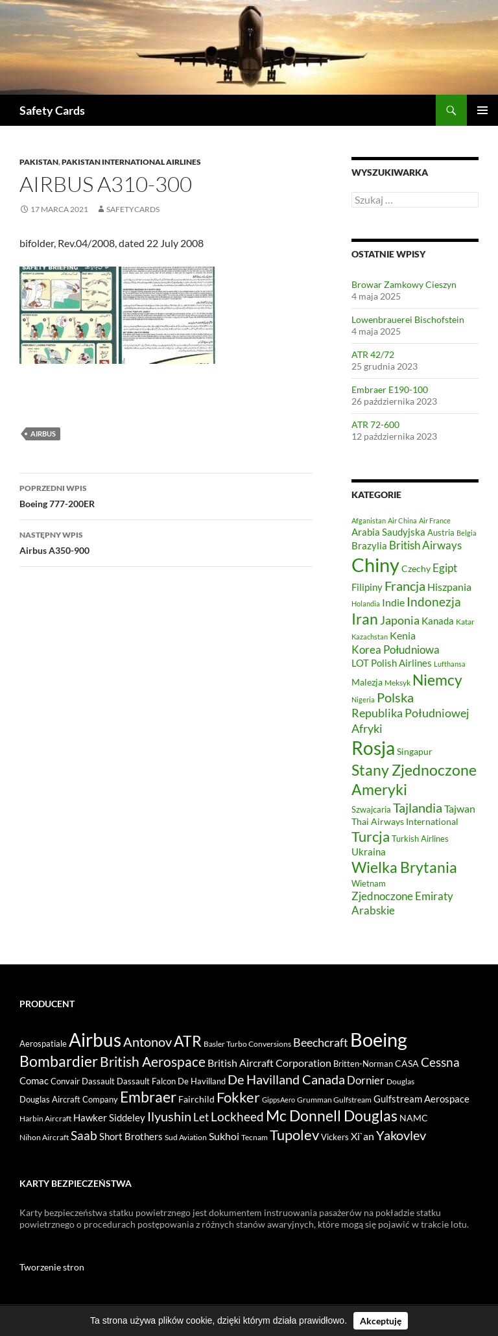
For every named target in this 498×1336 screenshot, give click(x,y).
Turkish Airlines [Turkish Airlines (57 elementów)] (420, 838)
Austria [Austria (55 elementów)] (441, 532)
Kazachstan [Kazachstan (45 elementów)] (369, 636)
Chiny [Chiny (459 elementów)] (375, 564)
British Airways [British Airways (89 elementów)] (425, 545)
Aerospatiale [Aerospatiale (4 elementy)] (43, 1043)
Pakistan (38, 162)
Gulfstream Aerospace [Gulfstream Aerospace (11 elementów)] (421, 1098)
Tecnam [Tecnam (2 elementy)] (254, 1137)
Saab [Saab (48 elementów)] (84, 1135)
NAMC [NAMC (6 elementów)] (413, 1117)
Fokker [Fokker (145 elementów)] (238, 1097)
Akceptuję (380, 1320)
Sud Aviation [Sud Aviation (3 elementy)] (186, 1137)
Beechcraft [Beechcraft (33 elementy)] (320, 1042)
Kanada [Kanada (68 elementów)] (437, 620)
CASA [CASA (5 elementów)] (407, 1063)
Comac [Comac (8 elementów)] (34, 1080)
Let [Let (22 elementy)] (201, 1117)
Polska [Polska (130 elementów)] (395, 697)
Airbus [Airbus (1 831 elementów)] (95, 1040)
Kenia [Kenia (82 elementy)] (403, 635)
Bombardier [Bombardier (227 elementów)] (58, 1061)
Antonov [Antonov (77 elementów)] (147, 1041)
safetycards (133, 209)
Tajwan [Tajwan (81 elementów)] (459, 808)
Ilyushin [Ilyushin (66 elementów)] (169, 1116)
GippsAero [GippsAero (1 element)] (278, 1099)
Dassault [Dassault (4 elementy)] (98, 1081)
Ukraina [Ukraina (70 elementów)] (368, 851)
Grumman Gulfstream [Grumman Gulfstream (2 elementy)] (334, 1099)
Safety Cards (52, 110)
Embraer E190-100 (389, 389)
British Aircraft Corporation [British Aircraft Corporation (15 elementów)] (269, 1062)
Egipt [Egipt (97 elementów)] (445, 568)
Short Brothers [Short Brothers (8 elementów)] (131, 1136)
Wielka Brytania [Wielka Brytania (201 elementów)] (404, 867)
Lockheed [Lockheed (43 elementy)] (237, 1117)
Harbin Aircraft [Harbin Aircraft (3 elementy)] (45, 1118)
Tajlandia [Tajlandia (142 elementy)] (417, 807)
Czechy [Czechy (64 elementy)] (416, 568)
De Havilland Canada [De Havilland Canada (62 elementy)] (286, 1079)
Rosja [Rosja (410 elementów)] (373, 748)
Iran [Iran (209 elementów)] (364, 619)
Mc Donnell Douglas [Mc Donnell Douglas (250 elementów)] (331, 1115)
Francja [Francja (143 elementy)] (405, 585)
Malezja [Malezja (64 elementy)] (367, 681)
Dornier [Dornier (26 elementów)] (366, 1080)
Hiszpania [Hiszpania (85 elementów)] (449, 586)
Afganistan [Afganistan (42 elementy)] (368, 520)
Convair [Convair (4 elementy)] (65, 1081)
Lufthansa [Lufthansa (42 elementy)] (450, 664)
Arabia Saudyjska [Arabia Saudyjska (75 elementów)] (388, 532)
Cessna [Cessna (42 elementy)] (440, 1062)
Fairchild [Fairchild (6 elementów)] (196, 1098)
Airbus (43, 433)
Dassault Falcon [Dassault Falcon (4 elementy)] (146, 1081)
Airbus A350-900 (166, 541)
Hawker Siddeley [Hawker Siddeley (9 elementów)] (109, 1117)
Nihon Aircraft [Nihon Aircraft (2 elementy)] (44, 1137)
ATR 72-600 (375, 424)
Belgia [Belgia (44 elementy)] (466, 533)
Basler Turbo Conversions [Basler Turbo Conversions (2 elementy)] (247, 1044)
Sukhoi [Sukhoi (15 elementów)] (224, 1136)
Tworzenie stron (51, 1266)
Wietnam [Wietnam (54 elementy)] (368, 883)
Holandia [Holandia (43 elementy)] (365, 603)
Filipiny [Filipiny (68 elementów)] (367, 587)
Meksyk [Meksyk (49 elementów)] (397, 682)
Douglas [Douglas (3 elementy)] (400, 1081)
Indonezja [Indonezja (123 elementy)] (434, 601)
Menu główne (482, 110)
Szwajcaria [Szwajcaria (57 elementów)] (371, 809)
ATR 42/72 (372, 354)
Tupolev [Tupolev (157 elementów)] (294, 1134)
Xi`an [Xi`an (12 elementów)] (362, 1136)
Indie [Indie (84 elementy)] (393, 602)
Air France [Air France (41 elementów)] (435, 520)
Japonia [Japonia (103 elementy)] (400, 620)
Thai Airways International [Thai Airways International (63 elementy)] (404, 821)
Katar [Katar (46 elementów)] (465, 621)
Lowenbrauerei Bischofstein (407, 319)
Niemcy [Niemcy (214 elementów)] (437, 680)
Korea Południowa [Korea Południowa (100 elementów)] (395, 649)
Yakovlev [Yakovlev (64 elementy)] (401, 1135)
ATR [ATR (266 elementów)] (188, 1041)
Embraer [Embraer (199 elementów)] (148, 1097)
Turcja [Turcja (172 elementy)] (370, 836)
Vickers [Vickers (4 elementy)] (335, 1137)
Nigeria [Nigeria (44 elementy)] (363, 699)
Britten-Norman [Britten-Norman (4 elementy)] (363, 1063)
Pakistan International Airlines (131, 162)
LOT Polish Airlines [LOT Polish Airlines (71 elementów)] (391, 663)
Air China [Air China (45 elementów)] (402, 520)
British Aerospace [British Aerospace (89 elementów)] (153, 1061)
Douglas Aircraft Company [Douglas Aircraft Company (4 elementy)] (68, 1099)
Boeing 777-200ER (166, 495)
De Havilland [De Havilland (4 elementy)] (202, 1081)
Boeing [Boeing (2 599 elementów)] (378, 1039)
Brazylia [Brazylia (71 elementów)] (369, 545)
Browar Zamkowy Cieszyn (403, 284)
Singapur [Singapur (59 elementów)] (415, 751)
